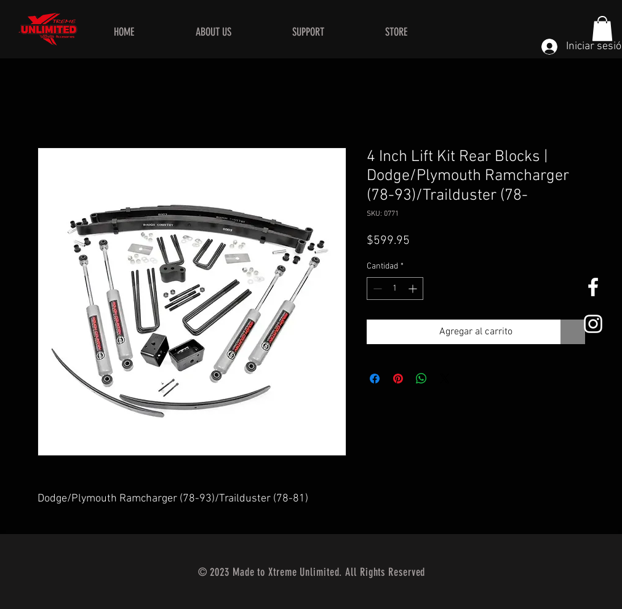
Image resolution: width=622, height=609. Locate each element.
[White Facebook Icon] (593, 287)
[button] (602, 28)
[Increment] (413, 288)
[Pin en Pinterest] (398, 378)
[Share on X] (444, 378)
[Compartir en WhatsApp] (421, 378)
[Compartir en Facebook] (374, 378)
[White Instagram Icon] (593, 324)
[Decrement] (376, 288)
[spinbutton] (395, 288)
